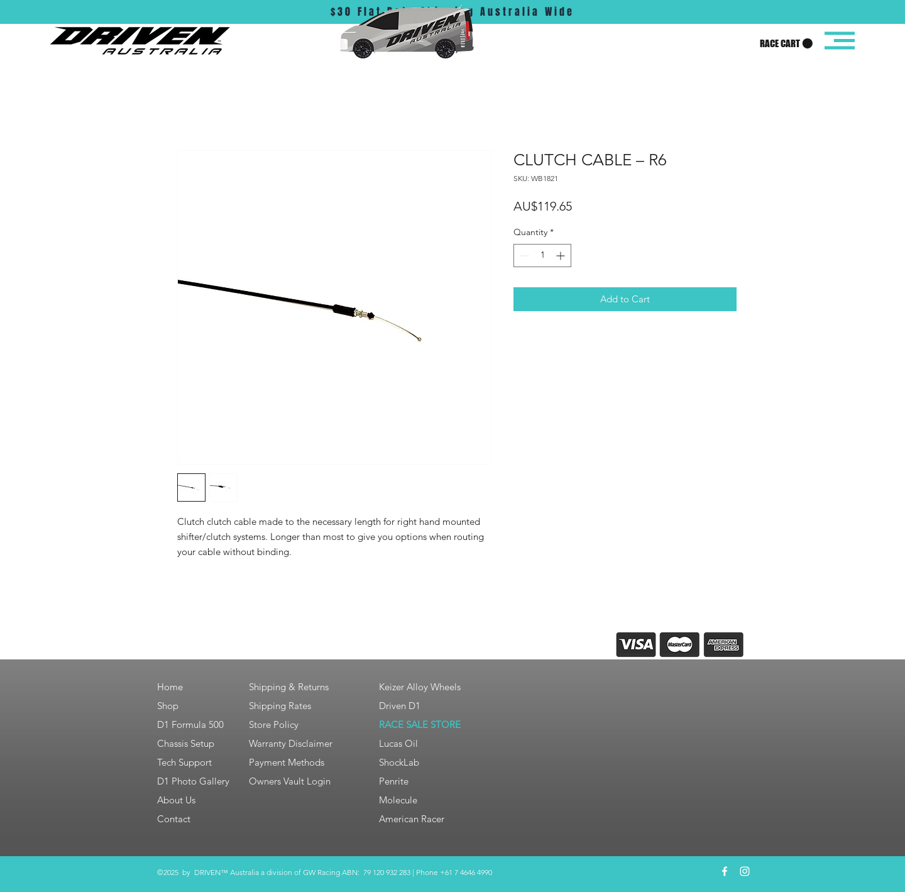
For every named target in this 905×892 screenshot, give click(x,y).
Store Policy (274, 724)
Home (170, 687)
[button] (786, 43)
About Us (176, 800)
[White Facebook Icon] (724, 871)
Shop (167, 706)
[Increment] (561, 256)
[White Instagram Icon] (744, 871)
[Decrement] (523, 256)
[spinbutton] (542, 256)
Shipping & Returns (289, 687)
